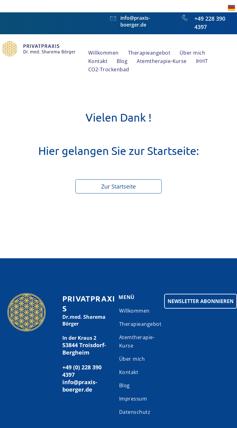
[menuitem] (103, 53)
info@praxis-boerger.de (135, 21)
